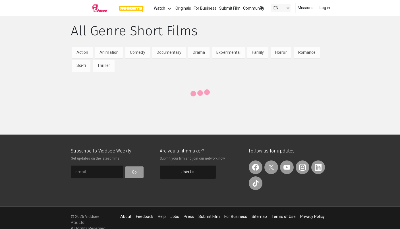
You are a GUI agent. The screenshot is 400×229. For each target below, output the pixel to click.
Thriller (103, 65)
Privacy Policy (312, 216)
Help (162, 216)
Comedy (137, 52)
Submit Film (230, 8)
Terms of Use (283, 216)
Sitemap (259, 216)
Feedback (144, 216)
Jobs (174, 216)
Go (134, 172)
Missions (306, 7)
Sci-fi (81, 65)
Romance (307, 52)
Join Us (188, 172)
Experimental (228, 52)
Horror (281, 52)
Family (258, 52)
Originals (183, 8)
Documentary (169, 52)
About (125, 216)
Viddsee (89, 8)
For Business (205, 8)
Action (82, 52)
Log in (325, 7)
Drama (199, 52)
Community (253, 8)
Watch (163, 8)
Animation (109, 52)
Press (189, 216)
